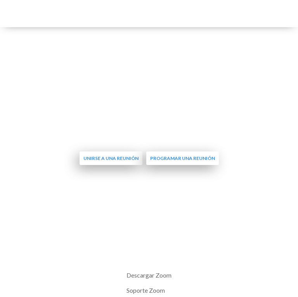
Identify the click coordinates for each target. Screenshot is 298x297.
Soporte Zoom (145, 290)
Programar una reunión (182, 158)
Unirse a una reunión (111, 158)
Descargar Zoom (149, 275)
